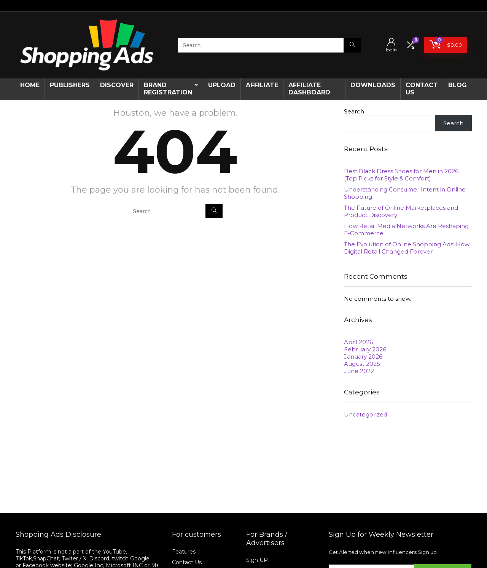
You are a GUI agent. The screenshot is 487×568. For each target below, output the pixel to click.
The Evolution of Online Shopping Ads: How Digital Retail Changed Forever (406, 248)
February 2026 (365, 349)
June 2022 (359, 371)
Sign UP (257, 560)
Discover (117, 85)
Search (354, 111)
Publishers (70, 85)
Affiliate (262, 85)
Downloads (372, 85)
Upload (222, 85)
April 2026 (358, 342)
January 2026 (363, 356)
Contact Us (187, 562)
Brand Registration (168, 88)
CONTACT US (422, 88)
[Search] (352, 45)
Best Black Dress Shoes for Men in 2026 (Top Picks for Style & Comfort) (401, 175)
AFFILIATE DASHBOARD (309, 88)
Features (184, 551)
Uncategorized (365, 414)
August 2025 (362, 363)
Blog (457, 85)
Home (30, 85)
